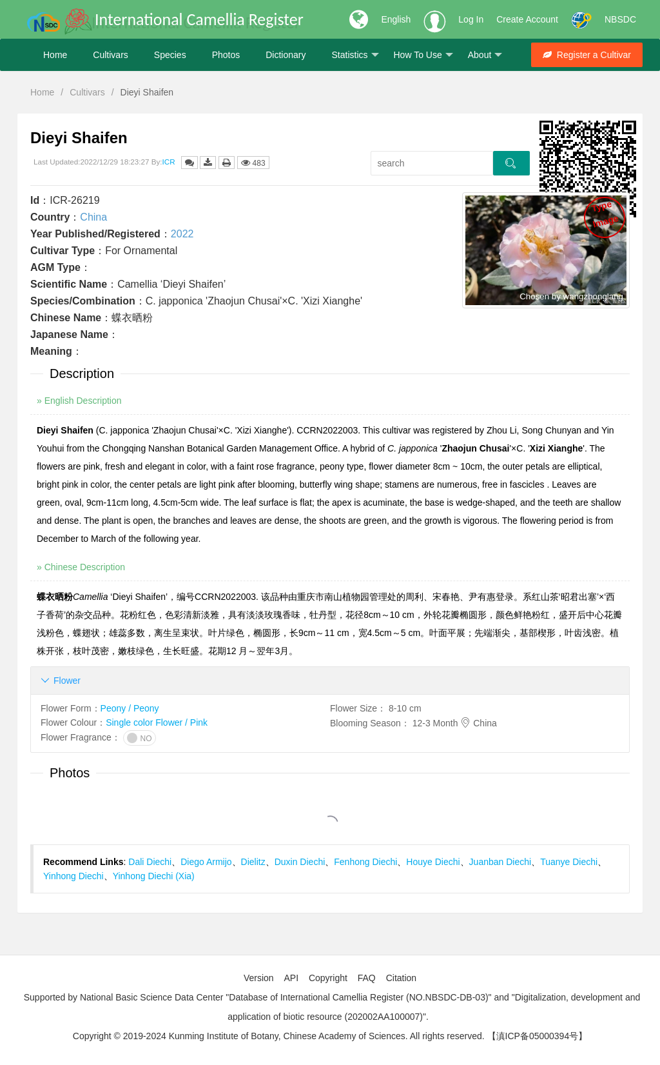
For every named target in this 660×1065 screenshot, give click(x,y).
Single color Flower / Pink (157, 722)
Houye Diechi (433, 862)
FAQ (367, 978)
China (93, 217)
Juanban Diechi (500, 862)
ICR (168, 161)
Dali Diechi (149, 862)
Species (170, 55)
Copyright (328, 978)
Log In (470, 19)
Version (259, 978)
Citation (401, 978)
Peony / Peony (130, 708)
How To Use (423, 55)
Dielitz (253, 862)
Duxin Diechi (300, 862)
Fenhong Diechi (365, 862)
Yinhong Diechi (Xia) (154, 876)
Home (55, 55)
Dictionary (286, 55)
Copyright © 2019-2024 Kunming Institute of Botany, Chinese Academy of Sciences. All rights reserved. (279, 1036)
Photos (226, 55)
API (291, 978)
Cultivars (110, 55)
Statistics (354, 55)
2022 (182, 233)
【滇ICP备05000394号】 (537, 1036)
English (396, 19)
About (485, 55)
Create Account (527, 19)
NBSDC (620, 19)
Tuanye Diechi (568, 862)
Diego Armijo (205, 862)
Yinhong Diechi (73, 876)
